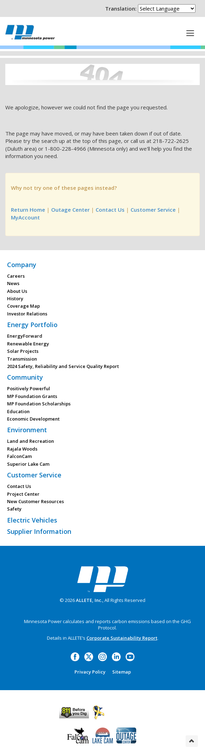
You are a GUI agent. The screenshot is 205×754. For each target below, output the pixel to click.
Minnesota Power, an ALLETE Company (30, 32)
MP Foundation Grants (32, 396)
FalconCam (19, 456)
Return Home (28, 209)
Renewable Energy (28, 343)
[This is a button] (190, 33)
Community (25, 377)
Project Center (23, 494)
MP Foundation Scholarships (39, 403)
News (13, 283)
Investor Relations (27, 313)
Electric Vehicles (32, 520)
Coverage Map (23, 306)
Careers (16, 276)
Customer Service (153, 209)
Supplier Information (39, 531)
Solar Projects (22, 351)
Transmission (22, 359)
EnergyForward (24, 336)
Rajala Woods (22, 449)
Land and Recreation (30, 441)
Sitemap (121, 672)
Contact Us (110, 209)
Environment (27, 430)
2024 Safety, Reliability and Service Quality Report (63, 366)
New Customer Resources (35, 501)
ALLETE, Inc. (89, 600)
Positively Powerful (28, 388)
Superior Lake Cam (28, 464)
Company (21, 264)
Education (18, 411)
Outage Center (70, 209)
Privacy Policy (89, 672)
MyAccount (25, 217)
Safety (14, 509)
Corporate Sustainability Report (121, 638)
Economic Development (33, 419)
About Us (17, 291)
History (15, 298)
